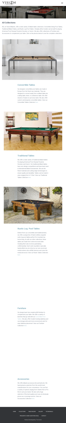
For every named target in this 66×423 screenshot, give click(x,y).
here (36, 102)
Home (14, 410)
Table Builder (32, 410)
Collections (22, 410)
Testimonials (49, 410)
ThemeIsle (39, 419)
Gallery (40, 410)
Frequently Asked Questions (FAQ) (29, 415)
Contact (43, 415)
